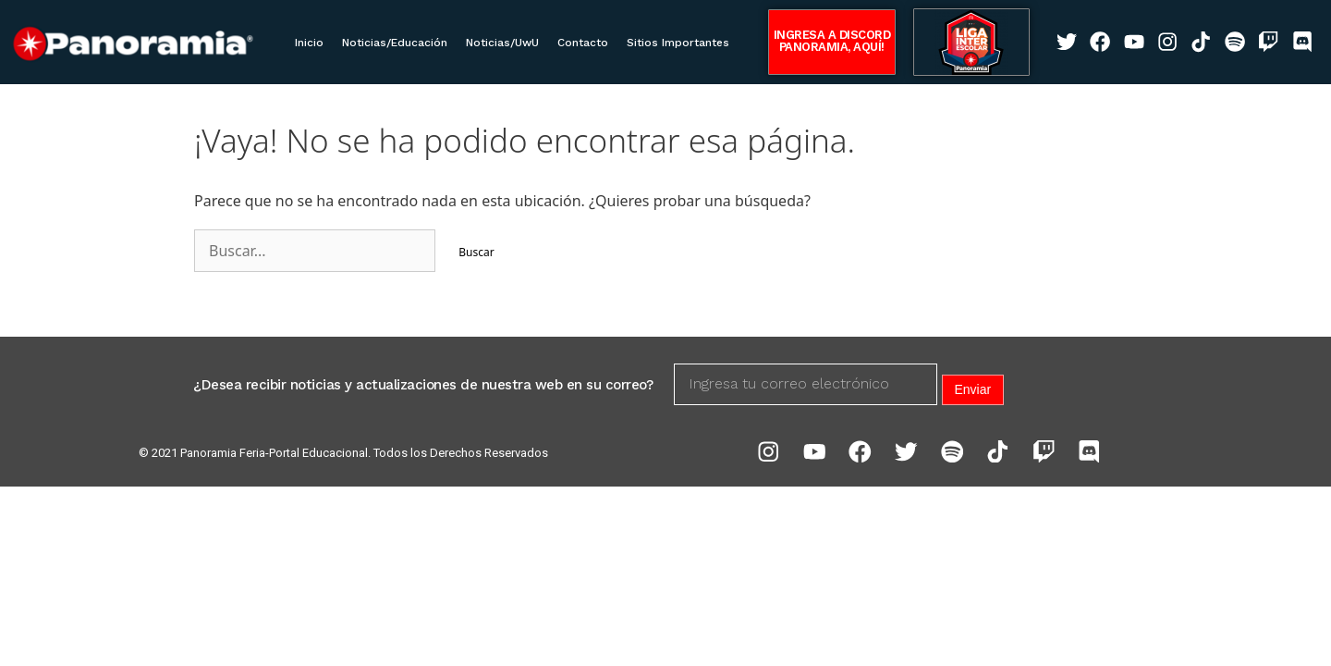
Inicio (309, 42)
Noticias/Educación (394, 42)
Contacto (582, 42)
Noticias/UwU (502, 42)
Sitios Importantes (678, 42)
